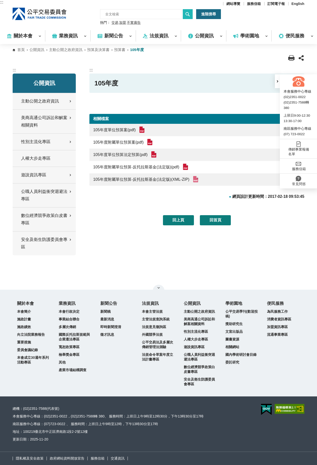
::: (1, 2)
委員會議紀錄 (27, 350)
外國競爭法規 (152, 334)
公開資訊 (36, 50)
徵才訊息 (107, 334)
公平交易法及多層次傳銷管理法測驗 (157, 344)
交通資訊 (118, 458)
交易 (114, 23)
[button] (277, 81)
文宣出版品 (234, 332)
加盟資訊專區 (277, 327)
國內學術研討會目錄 (241, 355)
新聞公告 (108, 303)
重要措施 (24, 342)
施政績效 (24, 327)
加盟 (122, 23)
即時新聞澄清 (110, 327)
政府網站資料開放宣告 (67, 458)
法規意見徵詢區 (154, 327)
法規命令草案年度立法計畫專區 (157, 357)
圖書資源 (232, 339)
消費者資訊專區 (279, 319)
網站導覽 (233, 3)
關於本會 (25, 303)
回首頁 (215, 220)
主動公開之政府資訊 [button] (46, 101)
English (297, 3)
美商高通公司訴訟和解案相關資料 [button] (46, 121)
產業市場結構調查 (72, 370)
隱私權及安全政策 (30, 458)
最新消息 (107, 319)
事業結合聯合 (69, 319)
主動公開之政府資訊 (65, 50)
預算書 (119, 50)
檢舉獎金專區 (69, 355)
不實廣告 (134, 23)
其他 (62, 362)
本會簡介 (24, 311)
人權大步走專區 (36, 158)
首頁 (21, 50)
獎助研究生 (234, 324)
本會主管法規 (152, 311)
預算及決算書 (98, 50)
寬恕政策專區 (69, 347)
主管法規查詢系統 (156, 319)
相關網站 (232, 347)
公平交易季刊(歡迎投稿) (241, 314)
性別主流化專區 (196, 332)
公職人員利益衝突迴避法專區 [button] (46, 195)
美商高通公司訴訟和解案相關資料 (199, 321)
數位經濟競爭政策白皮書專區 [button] (46, 219)
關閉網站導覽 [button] (158, 288)
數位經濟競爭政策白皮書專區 (199, 369)
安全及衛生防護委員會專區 (199, 381)
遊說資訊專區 (194, 347)
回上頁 (178, 220)
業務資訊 (67, 303)
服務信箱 (254, 3)
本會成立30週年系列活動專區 (33, 360)
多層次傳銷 (67, 327)
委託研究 (232, 362)
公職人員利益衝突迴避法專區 (199, 357)
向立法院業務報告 (31, 334)
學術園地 (233, 303)
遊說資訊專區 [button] (46, 175)
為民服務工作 (277, 311)
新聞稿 (105, 311)
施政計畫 (24, 319)
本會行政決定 (69, 311)
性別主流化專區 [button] (46, 141)
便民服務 (275, 303)
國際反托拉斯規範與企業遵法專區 (74, 337)
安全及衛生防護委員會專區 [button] (46, 243)
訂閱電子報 (276, 3)
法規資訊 (150, 303)
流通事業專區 (277, 334)
